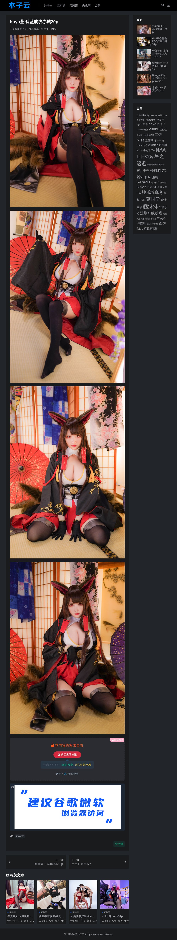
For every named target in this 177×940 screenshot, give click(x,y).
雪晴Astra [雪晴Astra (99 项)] (150, 218)
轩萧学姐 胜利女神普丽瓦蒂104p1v (160, 53)
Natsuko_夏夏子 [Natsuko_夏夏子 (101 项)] (155, 119)
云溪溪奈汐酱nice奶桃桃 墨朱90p (82, 917)
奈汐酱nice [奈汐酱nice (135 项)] (150, 145)
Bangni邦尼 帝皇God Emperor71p (159, 78)
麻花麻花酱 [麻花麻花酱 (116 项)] (150, 228)
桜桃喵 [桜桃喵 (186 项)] (155, 170)
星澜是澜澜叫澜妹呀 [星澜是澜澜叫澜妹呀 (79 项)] (155, 164)
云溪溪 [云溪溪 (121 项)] (149, 140)
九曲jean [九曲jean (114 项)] (148, 135)
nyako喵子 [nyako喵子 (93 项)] (142, 124)
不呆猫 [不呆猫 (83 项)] (139, 135)
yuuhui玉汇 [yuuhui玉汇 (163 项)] (158, 129)
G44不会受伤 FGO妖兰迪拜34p (159, 41)
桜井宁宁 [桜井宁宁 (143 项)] (143, 170)
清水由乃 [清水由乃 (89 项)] (155, 182)
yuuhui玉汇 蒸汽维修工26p (159, 29)
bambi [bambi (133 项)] (141, 115)
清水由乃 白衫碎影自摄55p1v (160, 65)
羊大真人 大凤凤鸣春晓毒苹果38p (19, 917)
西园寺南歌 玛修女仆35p (51, 917)
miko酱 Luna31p (112, 916)
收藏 (119, 844)
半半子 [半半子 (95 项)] (157, 140)
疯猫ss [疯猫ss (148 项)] (141, 186)
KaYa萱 (20, 836)
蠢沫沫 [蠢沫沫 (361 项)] (150, 206)
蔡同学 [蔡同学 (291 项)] (153, 199)
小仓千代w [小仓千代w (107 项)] (149, 150)
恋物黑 (35, 29)
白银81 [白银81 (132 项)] (151, 187)
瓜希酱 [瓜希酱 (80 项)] (163, 182)
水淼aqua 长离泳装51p (159, 89)
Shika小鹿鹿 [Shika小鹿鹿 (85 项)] (142, 129)
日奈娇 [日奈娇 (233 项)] (147, 156)
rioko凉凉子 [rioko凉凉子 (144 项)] (157, 124)
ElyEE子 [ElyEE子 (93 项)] (158, 115)
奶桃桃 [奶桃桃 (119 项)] (163, 145)
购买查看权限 (67, 754)
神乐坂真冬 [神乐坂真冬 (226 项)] (152, 192)
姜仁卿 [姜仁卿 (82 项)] (139, 150)
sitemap (109, 934)
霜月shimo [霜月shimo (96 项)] (152, 223)
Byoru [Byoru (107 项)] (150, 115)
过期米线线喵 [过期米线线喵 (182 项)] (151, 213)
